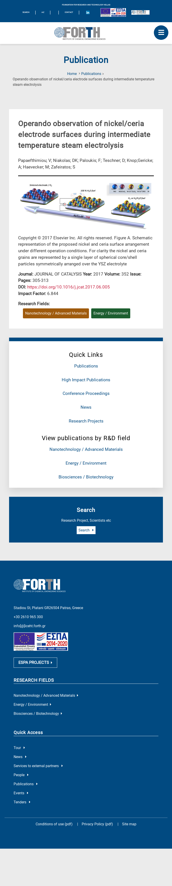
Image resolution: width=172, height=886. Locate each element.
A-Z (43, 12)
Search (86, 530)
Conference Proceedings (86, 393)
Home (72, 74)
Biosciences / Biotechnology (86, 477)
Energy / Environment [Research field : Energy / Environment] (110, 313)
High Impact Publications (86, 379)
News (86, 407)
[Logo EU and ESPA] (113, 12)
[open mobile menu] (161, 32)
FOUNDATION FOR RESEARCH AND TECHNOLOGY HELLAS (86, 5)
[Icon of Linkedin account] (87, 12)
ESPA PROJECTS (35, 655)
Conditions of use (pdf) (54, 817)
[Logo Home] (86, 33)
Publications (91, 74)
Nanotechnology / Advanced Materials (86, 449)
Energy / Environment (86, 463)
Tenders (22, 795)
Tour (19, 741)
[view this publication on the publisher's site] (68, 287)
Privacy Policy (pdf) (98, 817)
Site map (129, 817)
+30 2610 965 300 (28, 609)
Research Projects (86, 421)
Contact (69, 12)
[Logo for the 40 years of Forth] (140, 12)
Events (21, 786)
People (21, 768)
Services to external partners (38, 759)
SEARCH (25, 12)
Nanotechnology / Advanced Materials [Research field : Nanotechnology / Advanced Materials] (56, 313)
